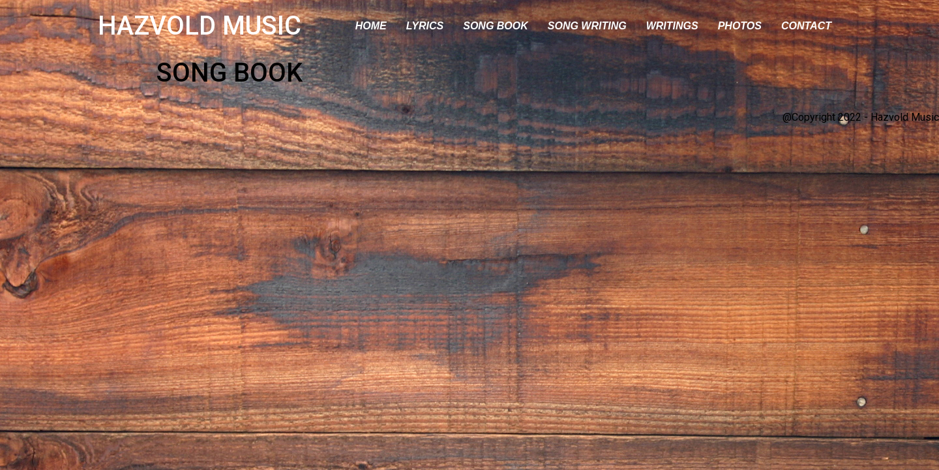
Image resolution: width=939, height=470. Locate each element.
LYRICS (424, 25)
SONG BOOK (495, 25)
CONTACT (806, 25)
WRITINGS (672, 25)
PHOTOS (740, 25)
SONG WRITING (587, 25)
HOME (371, 25)
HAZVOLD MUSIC (199, 25)
